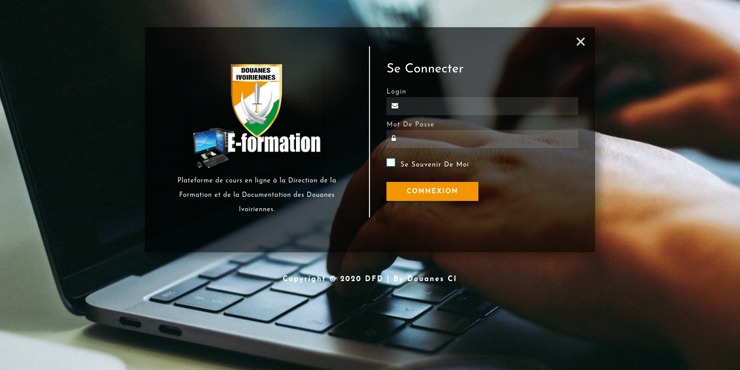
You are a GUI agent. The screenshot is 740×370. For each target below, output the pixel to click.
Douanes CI (432, 279)
